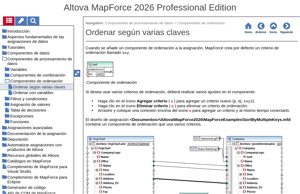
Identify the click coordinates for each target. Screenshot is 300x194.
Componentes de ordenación (201, 23)
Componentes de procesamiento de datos (139, 23)
